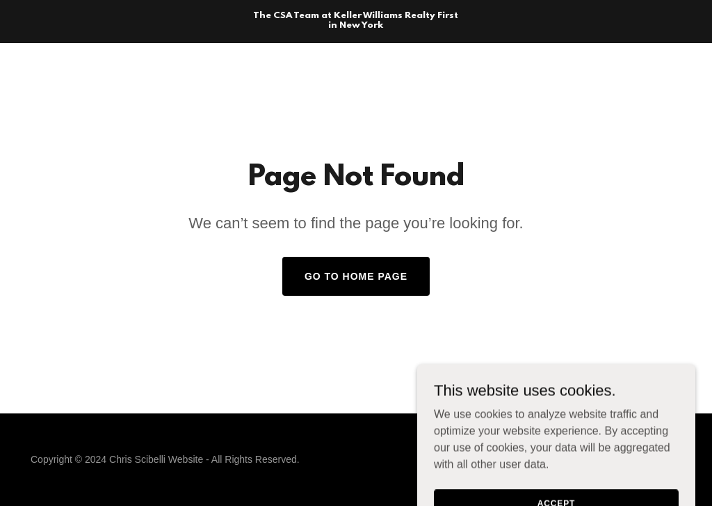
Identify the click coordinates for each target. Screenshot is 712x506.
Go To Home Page (356, 276)
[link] (355, 24)
